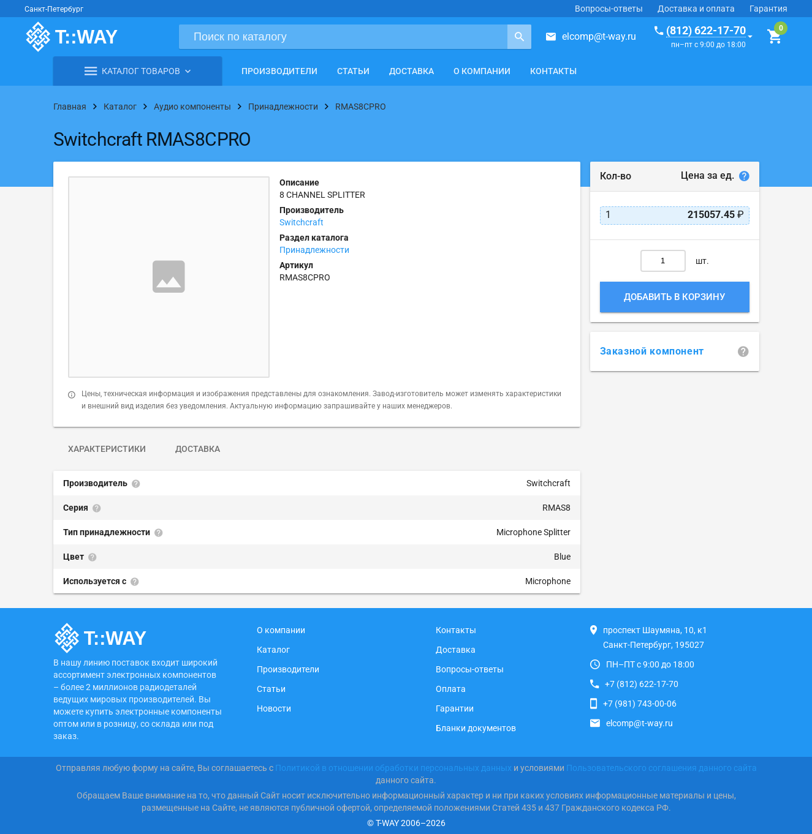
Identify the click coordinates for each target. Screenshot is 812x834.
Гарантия (768, 8)
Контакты (553, 71)
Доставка (411, 71)
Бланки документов (476, 728)
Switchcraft (301, 222)
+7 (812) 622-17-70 (641, 684)
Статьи (353, 71)
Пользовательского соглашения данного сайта (661, 768)
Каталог (273, 650)
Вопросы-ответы (609, 8)
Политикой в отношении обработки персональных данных (393, 768)
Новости (274, 708)
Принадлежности (314, 250)
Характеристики (107, 449)
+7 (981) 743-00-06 (640, 703)
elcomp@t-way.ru (599, 36)
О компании (481, 71)
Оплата (451, 689)
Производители (279, 71)
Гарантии (455, 708)
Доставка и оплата (696, 8)
